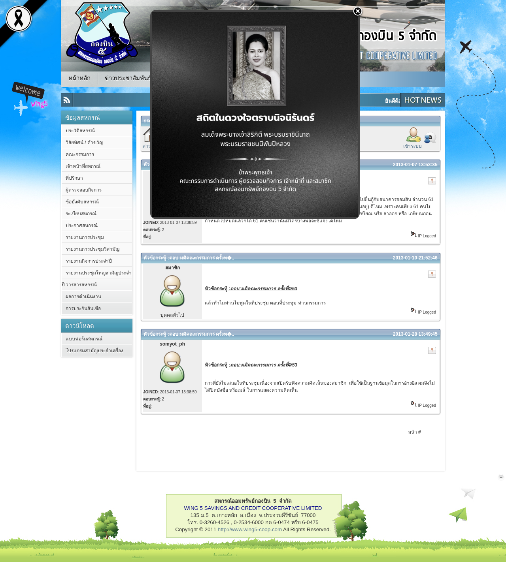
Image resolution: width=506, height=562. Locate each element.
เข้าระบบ (412, 146)
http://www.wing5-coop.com (250, 529)
